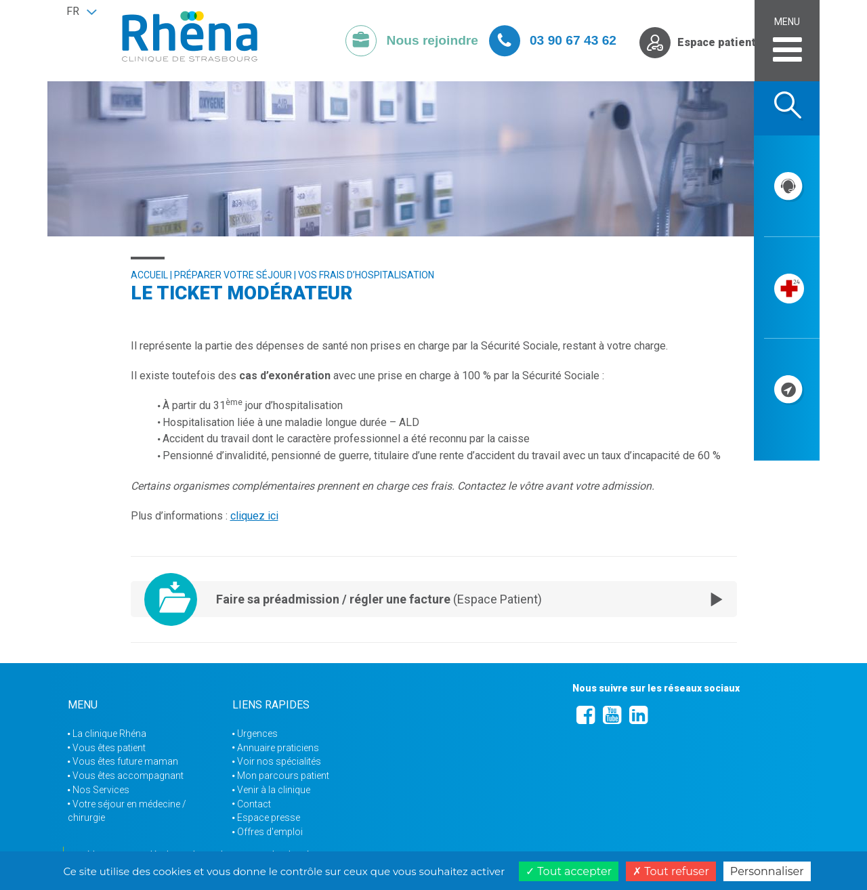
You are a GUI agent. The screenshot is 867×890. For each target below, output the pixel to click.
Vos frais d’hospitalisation (366, 275)
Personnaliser (767, 871)
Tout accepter (569, 871)
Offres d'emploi (270, 831)
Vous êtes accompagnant (128, 775)
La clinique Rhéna (109, 733)
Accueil (149, 275)
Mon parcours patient (283, 775)
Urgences (257, 733)
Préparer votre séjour (233, 275)
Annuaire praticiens (278, 747)
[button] (81, 11)
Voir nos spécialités (279, 761)
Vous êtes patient (109, 747)
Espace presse (268, 817)
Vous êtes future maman (125, 761)
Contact (254, 804)
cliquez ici (254, 515)
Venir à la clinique (273, 789)
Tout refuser (671, 871)
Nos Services (100, 789)
